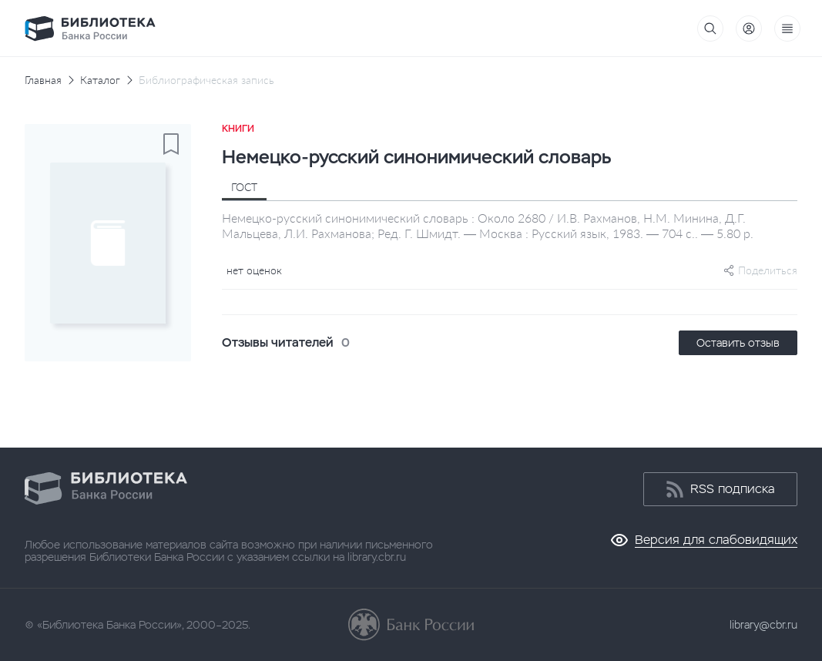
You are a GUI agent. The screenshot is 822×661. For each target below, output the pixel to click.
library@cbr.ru (763, 625)
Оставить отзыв (738, 343)
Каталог (100, 80)
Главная (43, 80)
